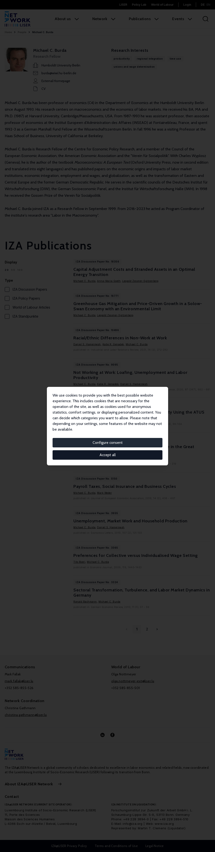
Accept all (107, 455)
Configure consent (108, 442)
